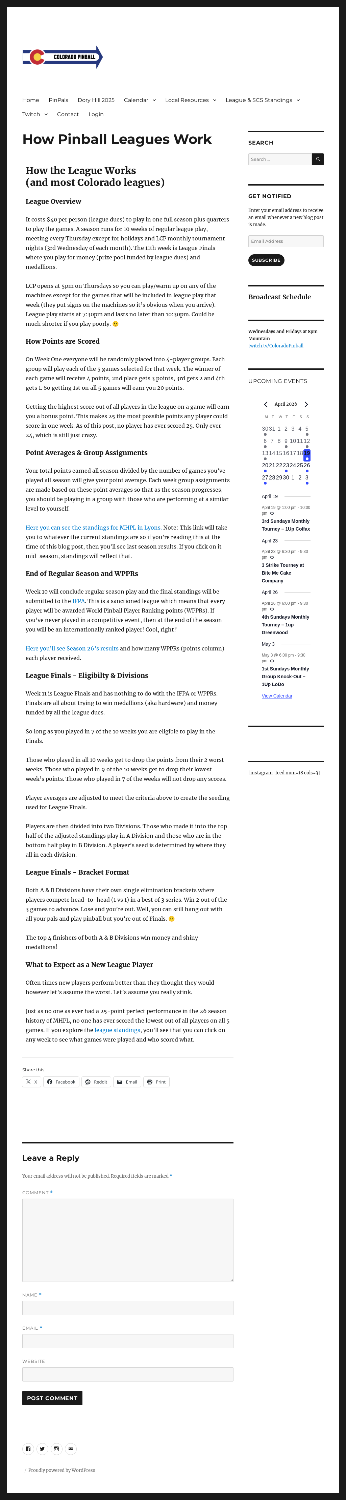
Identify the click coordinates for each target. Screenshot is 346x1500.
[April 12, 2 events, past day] (307, 443)
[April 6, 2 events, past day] (265, 443)
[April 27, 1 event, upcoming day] (265, 480)
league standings (117, 1030)
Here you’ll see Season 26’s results (72, 648)
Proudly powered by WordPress (61, 1470)
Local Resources (187, 100)
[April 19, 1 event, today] (307, 455)
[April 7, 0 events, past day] (272, 443)
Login (96, 114)
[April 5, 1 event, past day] (307, 431)
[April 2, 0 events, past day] (286, 431)
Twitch (31, 114)
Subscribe (266, 260)
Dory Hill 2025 (96, 100)
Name (32, 1295)
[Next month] (306, 405)
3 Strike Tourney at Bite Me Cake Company (283, 572)
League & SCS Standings (259, 100)
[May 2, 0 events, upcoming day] (300, 480)
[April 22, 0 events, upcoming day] (279, 468)
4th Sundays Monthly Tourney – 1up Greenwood (286, 624)
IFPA (78, 601)
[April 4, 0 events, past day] (300, 431)
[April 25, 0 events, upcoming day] (300, 468)
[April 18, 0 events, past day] (300, 455)
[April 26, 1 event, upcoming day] (307, 468)
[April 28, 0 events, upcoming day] (272, 480)
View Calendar (277, 696)
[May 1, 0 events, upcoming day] (293, 480)
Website (33, 1361)
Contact (68, 114)
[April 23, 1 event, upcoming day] (286, 468)
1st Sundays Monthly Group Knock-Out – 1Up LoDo (285, 676)
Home (30, 100)
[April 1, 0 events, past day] (279, 431)
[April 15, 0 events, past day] (279, 455)
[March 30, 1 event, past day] (265, 431)
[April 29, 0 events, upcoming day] (279, 480)
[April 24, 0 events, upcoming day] (293, 468)
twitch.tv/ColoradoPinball (275, 346)
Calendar (136, 100)
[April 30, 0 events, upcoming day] (286, 480)
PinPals (58, 100)
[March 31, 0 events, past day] (272, 431)
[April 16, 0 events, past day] (286, 455)
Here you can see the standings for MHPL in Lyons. (94, 527)
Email (32, 1328)
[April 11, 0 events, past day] (300, 443)
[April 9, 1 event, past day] (286, 443)
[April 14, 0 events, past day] (272, 455)
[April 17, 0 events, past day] (293, 455)
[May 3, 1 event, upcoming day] (307, 480)
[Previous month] (266, 405)
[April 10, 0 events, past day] (293, 443)
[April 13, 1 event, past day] (265, 455)
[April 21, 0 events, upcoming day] (272, 468)
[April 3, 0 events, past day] (293, 431)
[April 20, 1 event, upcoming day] (265, 468)
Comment (37, 1193)
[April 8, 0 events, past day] (279, 443)
